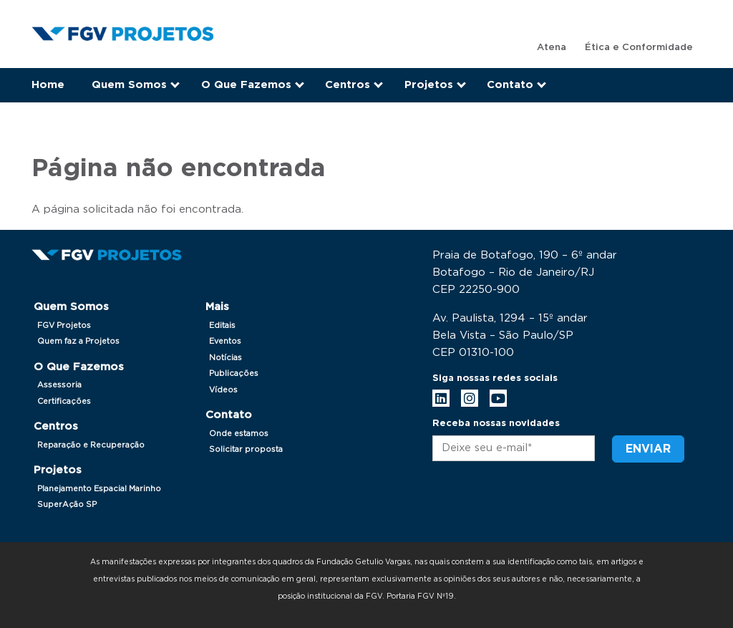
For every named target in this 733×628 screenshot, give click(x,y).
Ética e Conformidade (639, 47)
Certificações (64, 401)
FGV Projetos (64, 325)
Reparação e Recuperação (91, 445)
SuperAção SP (67, 504)
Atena (551, 47)
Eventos (225, 341)
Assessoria (59, 385)
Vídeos (223, 390)
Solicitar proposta (246, 449)
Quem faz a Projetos (78, 341)
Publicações (233, 373)
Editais (222, 325)
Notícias (225, 358)
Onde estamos (238, 434)
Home (47, 84)
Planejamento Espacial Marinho (99, 489)
